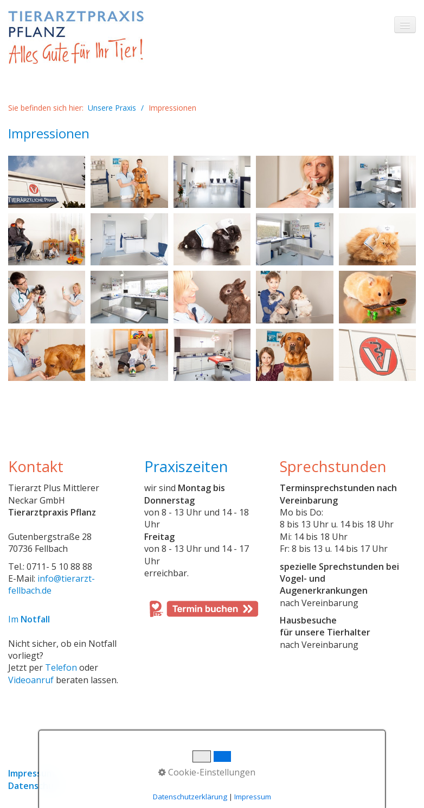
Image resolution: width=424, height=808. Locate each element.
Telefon (61, 667)
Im (29, 619)
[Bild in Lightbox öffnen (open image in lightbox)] (46, 182)
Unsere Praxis (112, 108)
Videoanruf (31, 680)
